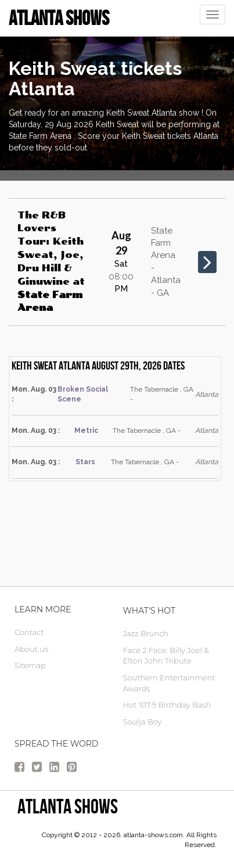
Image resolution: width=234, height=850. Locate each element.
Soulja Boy (142, 721)
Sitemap (30, 665)
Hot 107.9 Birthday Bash (167, 704)
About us (31, 649)
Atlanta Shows (67, 806)
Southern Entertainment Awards (169, 683)
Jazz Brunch (146, 633)
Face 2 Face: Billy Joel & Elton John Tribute (166, 655)
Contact (29, 632)
